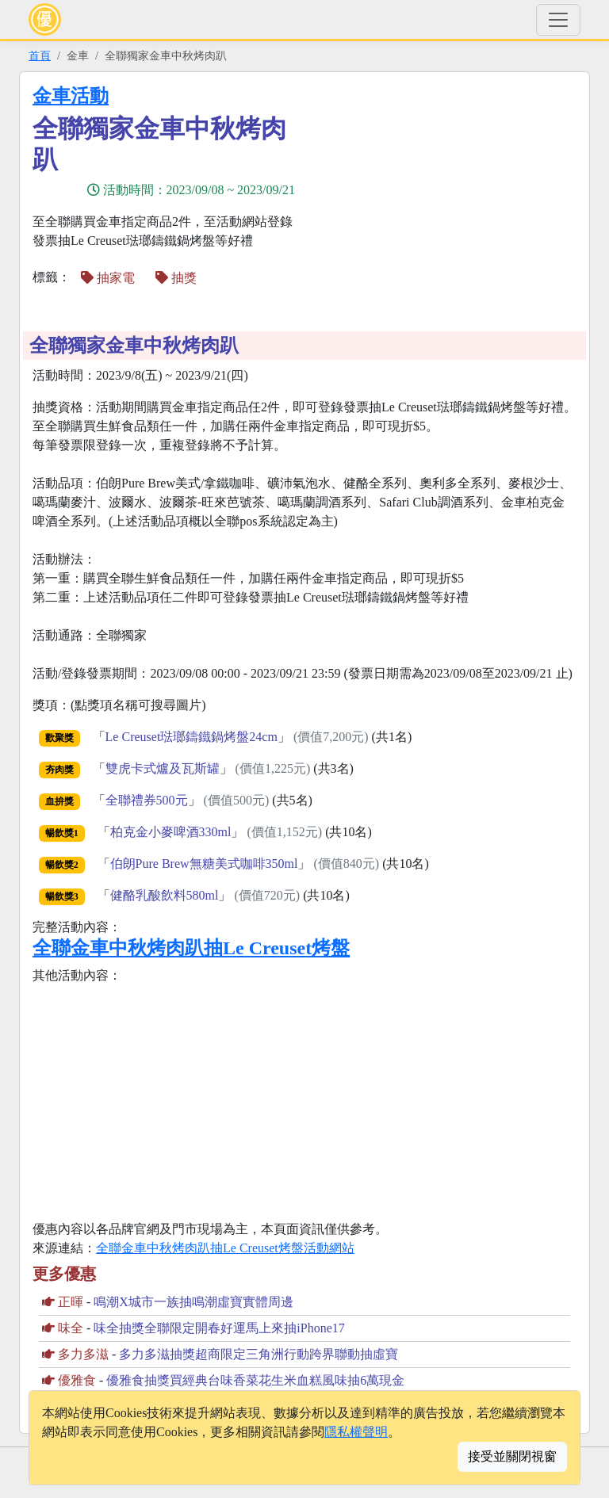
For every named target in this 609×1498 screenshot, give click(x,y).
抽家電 (108, 278)
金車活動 (71, 96)
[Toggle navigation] (558, 20)
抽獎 (176, 278)
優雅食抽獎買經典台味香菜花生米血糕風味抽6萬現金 (255, 1380)
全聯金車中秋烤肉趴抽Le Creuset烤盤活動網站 (225, 1248)
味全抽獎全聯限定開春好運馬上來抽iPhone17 (219, 1328)
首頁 (40, 55)
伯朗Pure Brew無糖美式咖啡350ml (204, 863)
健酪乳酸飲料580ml (164, 895)
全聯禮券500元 (146, 800)
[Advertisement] (447, 196)
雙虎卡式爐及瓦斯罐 (162, 768)
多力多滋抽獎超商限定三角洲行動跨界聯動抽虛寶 (258, 1354)
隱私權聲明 (356, 1432)
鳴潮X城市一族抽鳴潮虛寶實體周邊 (193, 1302)
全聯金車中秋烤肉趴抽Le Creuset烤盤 (191, 948)
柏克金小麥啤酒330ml (171, 832)
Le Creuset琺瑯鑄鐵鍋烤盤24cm (191, 736)
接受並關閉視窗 (512, 1456)
